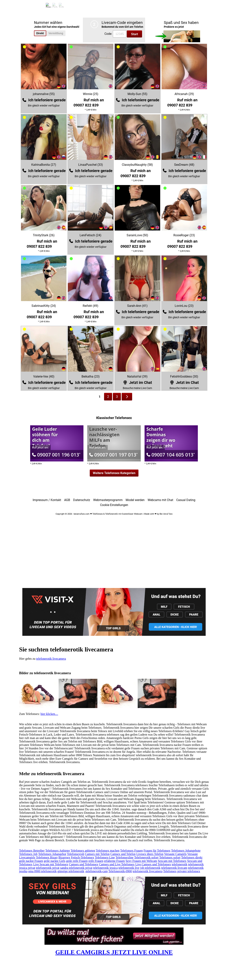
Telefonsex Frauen (131, 850)
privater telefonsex (188, 871)
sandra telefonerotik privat (76, 867)
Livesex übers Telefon (149, 854)
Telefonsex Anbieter (57, 850)
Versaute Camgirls (175, 854)
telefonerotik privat (47, 867)
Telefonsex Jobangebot (52, 854)
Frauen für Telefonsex (157, 850)
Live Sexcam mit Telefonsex (50, 864)
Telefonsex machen (108, 850)
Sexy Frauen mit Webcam (141, 861)
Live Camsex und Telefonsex (153, 864)
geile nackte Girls (54, 861)
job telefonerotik (150, 867)
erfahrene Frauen (114, 861)
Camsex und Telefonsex (83, 864)
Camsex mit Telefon (97, 854)
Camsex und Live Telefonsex (117, 864)
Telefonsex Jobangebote (186, 850)
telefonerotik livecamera (51, 658)
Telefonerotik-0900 (120, 871)
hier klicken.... (49, 714)
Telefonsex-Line (105, 857)
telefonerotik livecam (174, 867)
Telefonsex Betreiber (31, 850)
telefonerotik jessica (105, 867)
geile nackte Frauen (31, 861)
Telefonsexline (124, 857)
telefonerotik (179, 864)
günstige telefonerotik (70, 871)
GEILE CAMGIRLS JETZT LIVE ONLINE (114, 952)
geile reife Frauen (77, 861)
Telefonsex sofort (169, 857)
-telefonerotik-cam (96, 871)
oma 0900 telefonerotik (42, 871)
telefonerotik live (128, 867)
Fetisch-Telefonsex (82, 857)
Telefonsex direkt (191, 857)
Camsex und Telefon (123, 854)
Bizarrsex (64, 857)
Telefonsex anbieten (83, 850)
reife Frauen (95, 861)
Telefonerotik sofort (146, 857)
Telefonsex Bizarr (47, 857)
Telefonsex (170, 871)
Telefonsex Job (28, 854)
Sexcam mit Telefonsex (172, 861)
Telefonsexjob (75, 854)
